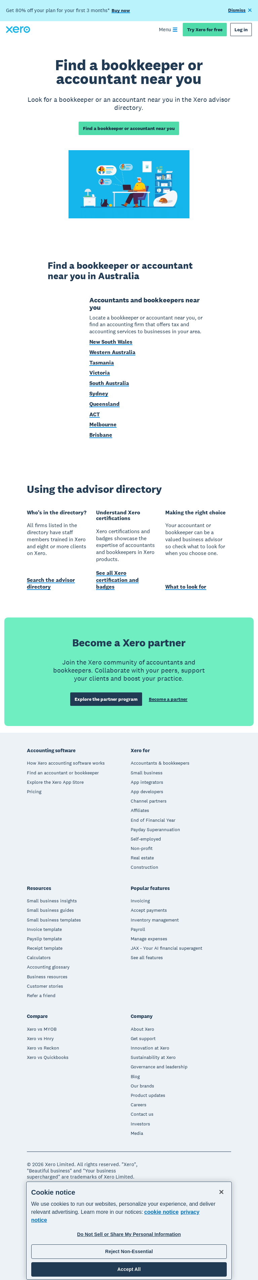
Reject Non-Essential (129, 1251)
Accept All (128, 1269)
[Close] (221, 1192)
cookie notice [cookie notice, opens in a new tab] (161, 1212)
